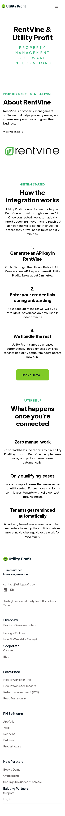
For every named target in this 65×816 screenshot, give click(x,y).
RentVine (9, 734)
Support (8, 793)
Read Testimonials (15, 698)
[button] (56, 7)
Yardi (6, 727)
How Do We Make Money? (20, 639)
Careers (8, 650)
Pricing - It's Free (14, 633)
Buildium (8, 740)
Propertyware (12, 746)
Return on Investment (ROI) (21, 692)
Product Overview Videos (20, 625)
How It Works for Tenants (19, 686)
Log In (7, 799)
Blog (6, 656)
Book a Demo (11, 769)
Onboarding (11, 775)
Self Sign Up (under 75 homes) (22, 782)
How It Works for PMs (17, 679)
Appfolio (8, 721)
